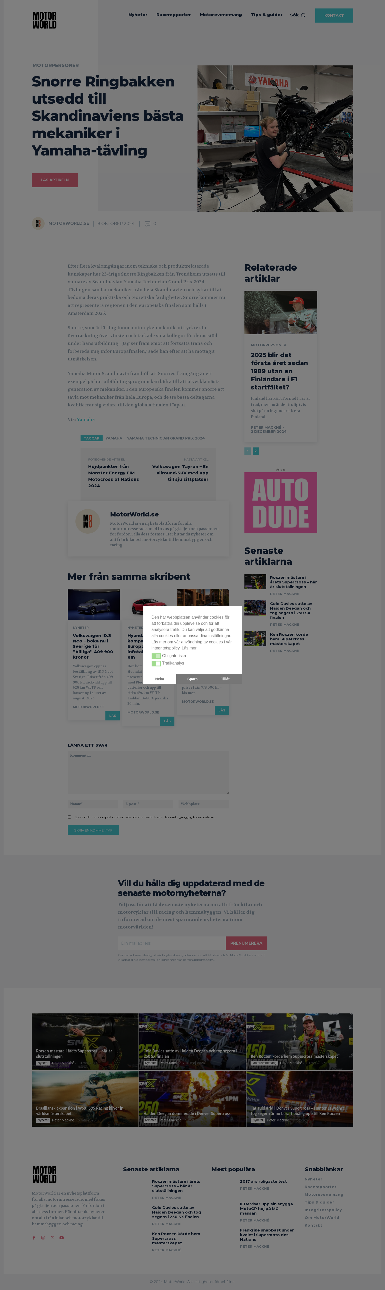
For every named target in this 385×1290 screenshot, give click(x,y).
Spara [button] (192, 679)
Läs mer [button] (189, 648)
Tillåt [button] (225, 679)
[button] (156, 656)
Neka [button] (159, 679)
